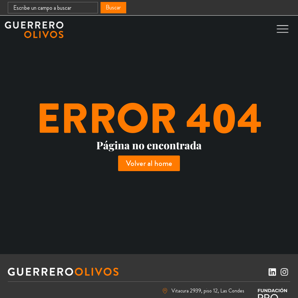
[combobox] (53, 7)
